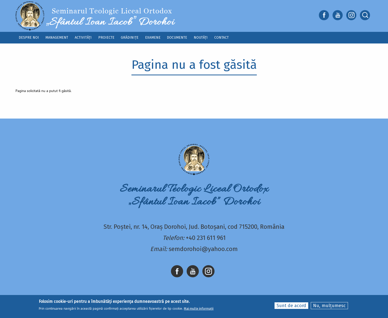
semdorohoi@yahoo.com (203, 249)
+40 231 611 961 (206, 237)
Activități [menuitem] (83, 37)
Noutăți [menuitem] (201, 37)
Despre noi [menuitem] (29, 37)
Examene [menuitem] (153, 37)
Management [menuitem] (56, 37)
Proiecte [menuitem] (106, 37)
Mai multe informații (199, 308)
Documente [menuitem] (177, 37)
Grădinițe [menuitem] (130, 37)
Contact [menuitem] (221, 37)
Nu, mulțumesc (329, 305)
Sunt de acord (291, 305)
